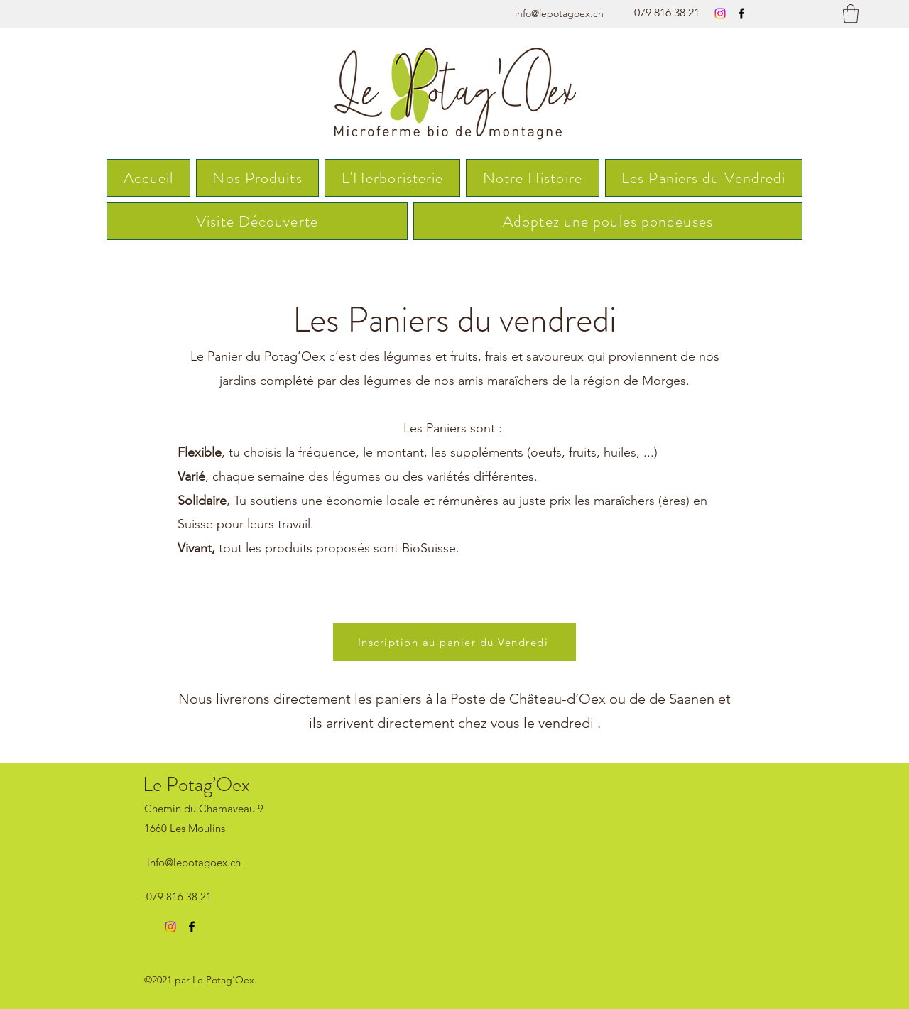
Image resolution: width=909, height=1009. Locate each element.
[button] (851, 13)
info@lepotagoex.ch (559, 13)
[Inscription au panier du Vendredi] (454, 642)
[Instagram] (720, 13)
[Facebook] (741, 13)
